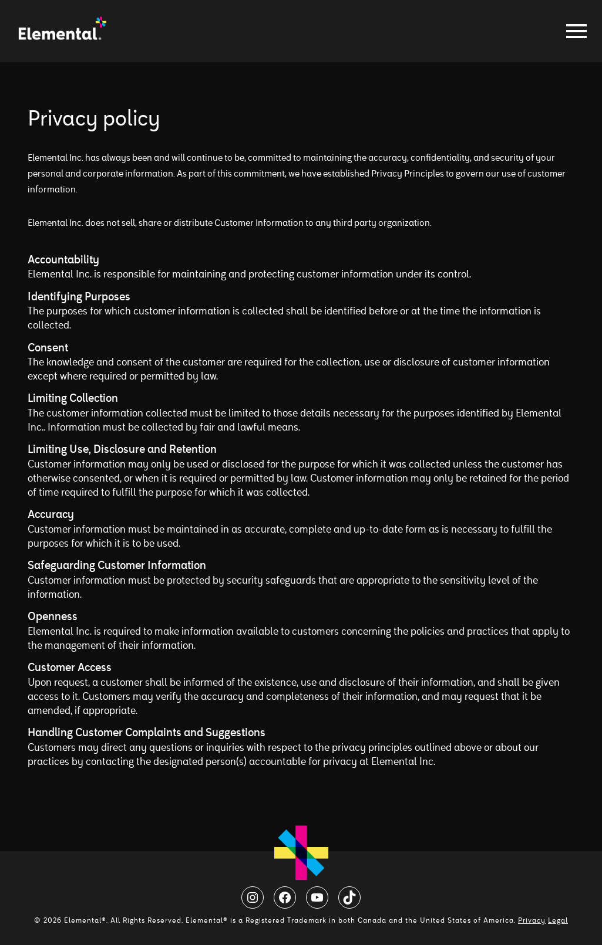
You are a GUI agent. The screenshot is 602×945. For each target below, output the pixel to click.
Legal (558, 920)
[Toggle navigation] (573, 31)
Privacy (532, 920)
